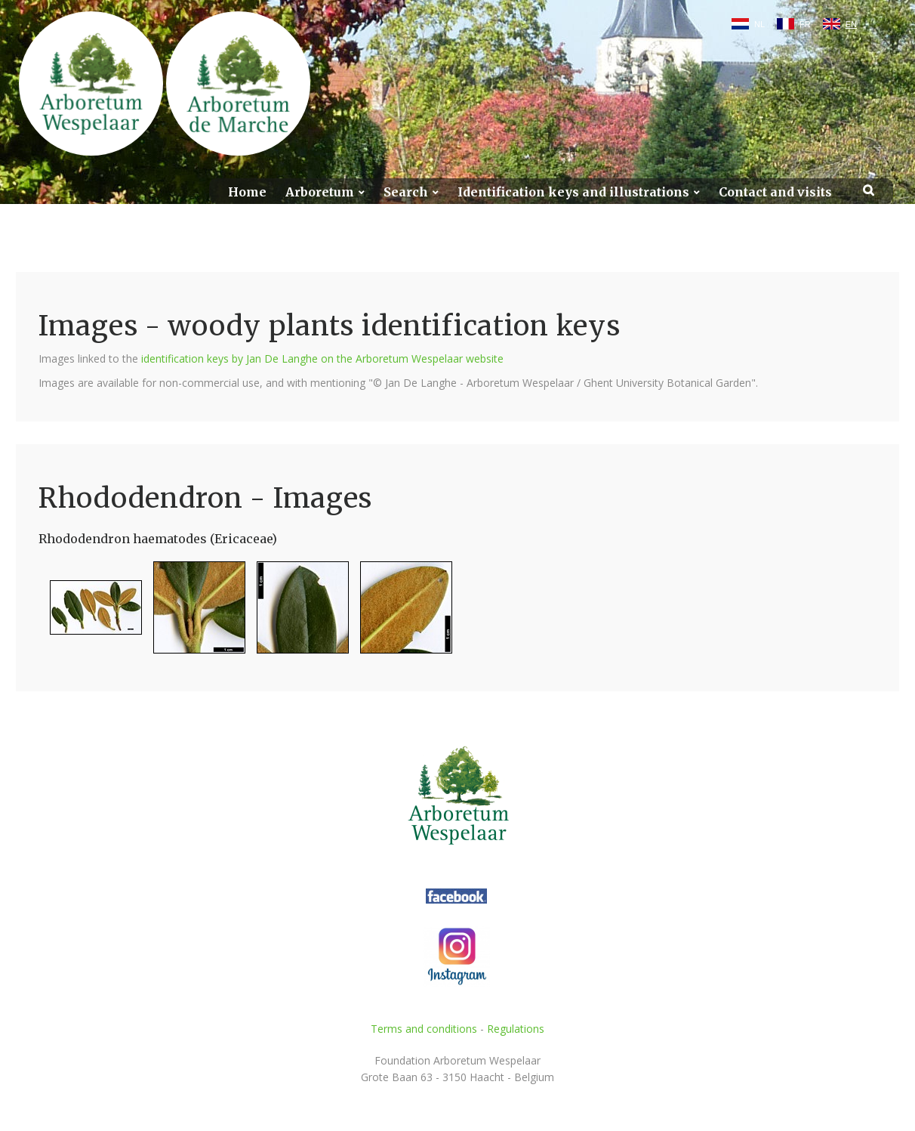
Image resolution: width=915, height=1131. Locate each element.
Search (406, 192)
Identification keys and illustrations (573, 192)
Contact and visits (775, 192)
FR (805, 24)
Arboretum (319, 192)
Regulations (515, 1028)
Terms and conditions (424, 1028)
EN (851, 24)
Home (247, 192)
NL (759, 24)
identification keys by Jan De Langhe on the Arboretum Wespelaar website (322, 358)
